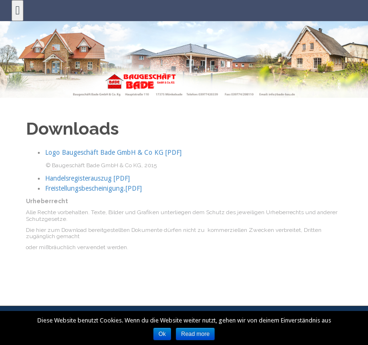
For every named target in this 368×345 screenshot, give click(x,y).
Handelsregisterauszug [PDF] (87, 178)
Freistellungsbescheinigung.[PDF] (93, 188)
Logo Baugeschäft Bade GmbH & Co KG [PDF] (113, 152)
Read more (195, 334)
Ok (162, 334)
